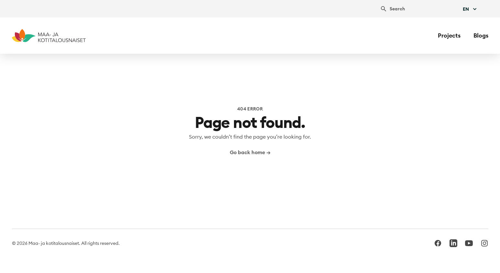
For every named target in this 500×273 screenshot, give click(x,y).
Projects (449, 35)
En (470, 9)
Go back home (250, 152)
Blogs (480, 35)
